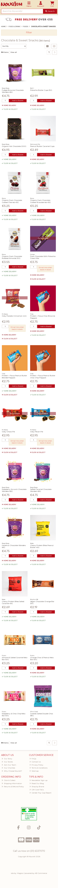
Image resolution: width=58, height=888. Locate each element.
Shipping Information (12, 783)
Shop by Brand (37, 786)
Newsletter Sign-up (39, 780)
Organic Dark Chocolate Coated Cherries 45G (12, 201)
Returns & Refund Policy (13, 786)
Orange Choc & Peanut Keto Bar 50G (42, 658)
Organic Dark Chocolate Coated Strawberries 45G (40, 201)
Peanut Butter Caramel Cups (42, 146)
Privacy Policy (36, 765)
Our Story (7, 759)
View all (13, 52)
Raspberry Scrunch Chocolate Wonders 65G (14, 490)
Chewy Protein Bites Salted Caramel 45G (13, 602)
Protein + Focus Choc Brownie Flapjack (42, 317)
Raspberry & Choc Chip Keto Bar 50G (13, 715)
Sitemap (34, 771)
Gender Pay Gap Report (41, 793)
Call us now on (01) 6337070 (29, 851)
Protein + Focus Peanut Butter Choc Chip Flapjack (42, 376)
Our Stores (7, 762)
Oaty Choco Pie (8, 432)
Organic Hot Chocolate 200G (14, 146)
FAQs (33, 759)
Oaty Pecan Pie (36, 432)
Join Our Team (9, 765)
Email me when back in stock (45, 268)
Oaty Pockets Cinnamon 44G (14, 316)
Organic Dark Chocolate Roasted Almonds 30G (12, 257)
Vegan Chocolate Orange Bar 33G (42, 602)
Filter (29, 32)
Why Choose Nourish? (12, 771)
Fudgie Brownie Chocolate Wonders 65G (13, 91)
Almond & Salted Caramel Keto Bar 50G (14, 658)
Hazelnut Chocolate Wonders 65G (14, 546)
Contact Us (35, 762)
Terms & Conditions (39, 768)
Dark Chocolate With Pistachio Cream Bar (43, 257)
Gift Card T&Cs (37, 790)
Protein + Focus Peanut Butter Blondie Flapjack (14, 376)
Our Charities (8, 768)
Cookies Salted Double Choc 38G (41, 715)
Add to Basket (17, 100)
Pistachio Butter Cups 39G (41, 90)
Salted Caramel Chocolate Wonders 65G (40, 490)
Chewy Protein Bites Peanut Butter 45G (42, 546)
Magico (20, 873)
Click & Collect (8, 780)
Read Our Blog (37, 783)
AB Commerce (41, 873)
